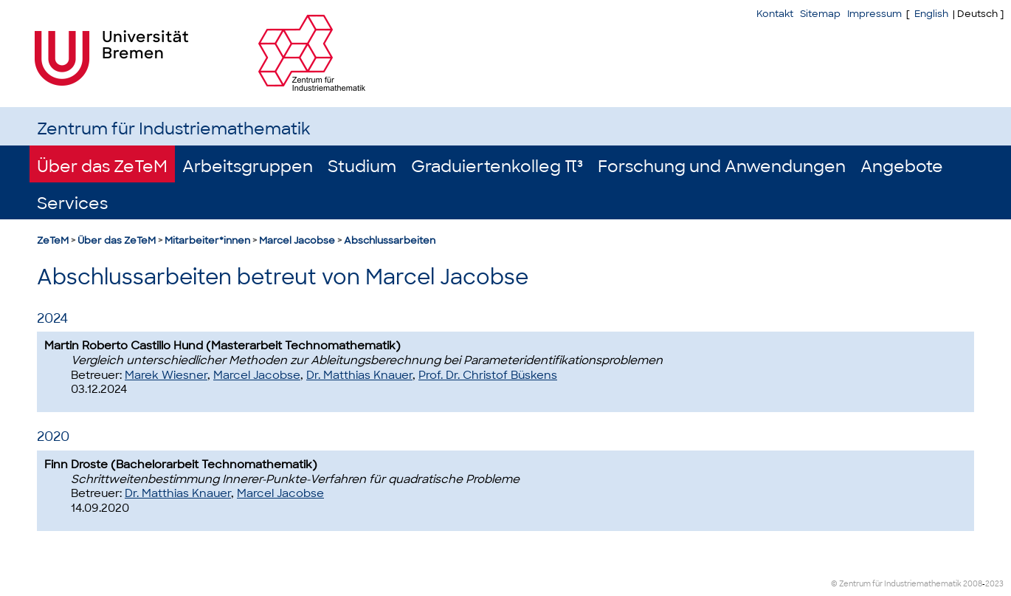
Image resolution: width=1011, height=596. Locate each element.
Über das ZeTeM (102, 166)
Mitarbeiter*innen (207, 240)
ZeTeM (53, 240)
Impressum (874, 13)
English (931, 13)
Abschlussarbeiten (389, 240)
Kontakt (774, 13)
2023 (994, 584)
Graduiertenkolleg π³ (497, 166)
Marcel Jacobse (297, 240)
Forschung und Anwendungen (722, 166)
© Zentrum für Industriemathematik (896, 584)
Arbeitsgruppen (247, 166)
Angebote (901, 166)
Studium (362, 166)
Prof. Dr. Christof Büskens (487, 375)
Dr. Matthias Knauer (359, 375)
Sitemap (820, 13)
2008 (972, 584)
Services (72, 203)
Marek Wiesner (166, 375)
